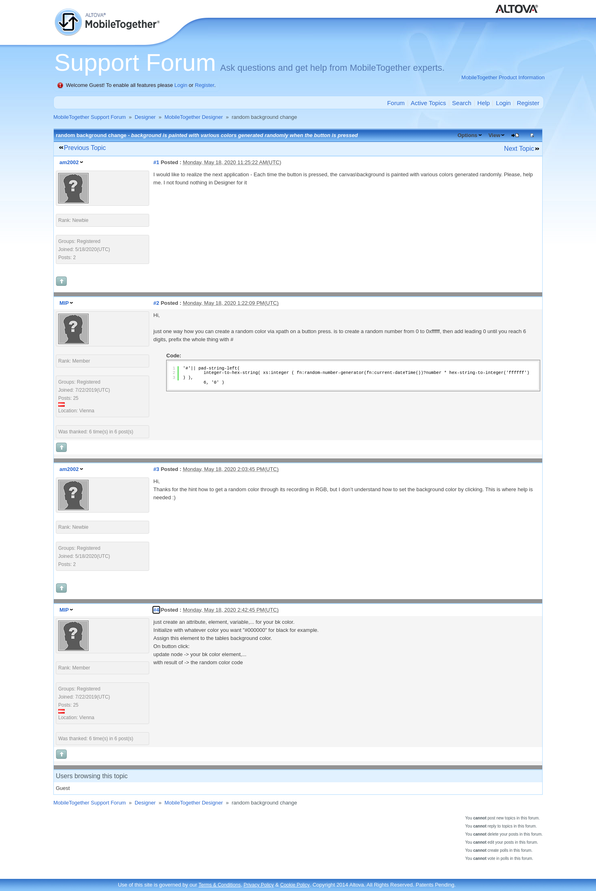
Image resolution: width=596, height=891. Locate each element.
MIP (64, 303)
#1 (156, 162)
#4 (156, 610)
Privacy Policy (258, 885)
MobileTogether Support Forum (89, 117)
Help (484, 102)
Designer (145, 117)
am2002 (69, 162)
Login (180, 85)
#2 (156, 303)
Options (467, 135)
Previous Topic (85, 147)
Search (461, 102)
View (494, 135)
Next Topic (519, 148)
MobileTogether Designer (194, 117)
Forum (395, 102)
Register (204, 85)
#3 (156, 469)
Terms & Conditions (220, 885)
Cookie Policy (295, 885)
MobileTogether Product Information (503, 77)
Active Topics (428, 102)
